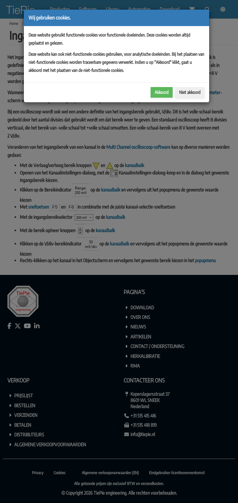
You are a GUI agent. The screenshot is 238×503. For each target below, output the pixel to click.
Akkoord (162, 92)
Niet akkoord (190, 92)
